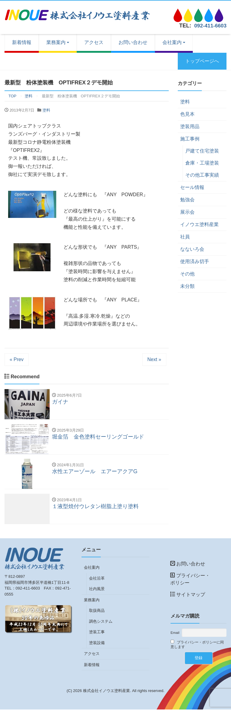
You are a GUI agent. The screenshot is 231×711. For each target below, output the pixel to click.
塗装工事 (97, 633)
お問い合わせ (133, 42)
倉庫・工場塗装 (202, 162)
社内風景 (97, 590)
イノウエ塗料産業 (199, 224)
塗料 (46, 110)
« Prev (16, 359)
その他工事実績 (202, 175)
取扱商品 (97, 612)
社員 (185, 236)
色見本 (187, 114)
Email (175, 634)
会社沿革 (97, 579)
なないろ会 (192, 249)
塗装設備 (97, 644)
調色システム (100, 623)
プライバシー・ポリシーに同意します (197, 645)
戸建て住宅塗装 (202, 150)
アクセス (93, 42)
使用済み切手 (194, 261)
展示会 (187, 212)
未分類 (187, 286)
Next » (154, 359)
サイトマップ (187, 596)
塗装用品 (189, 126)
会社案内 (172, 42)
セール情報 (192, 187)
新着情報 (21, 42)
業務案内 (56, 42)
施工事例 (189, 138)
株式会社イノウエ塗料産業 (106, 692)
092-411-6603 (209, 26)
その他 (187, 273)
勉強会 (187, 199)
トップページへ (202, 61)
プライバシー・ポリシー (190, 580)
